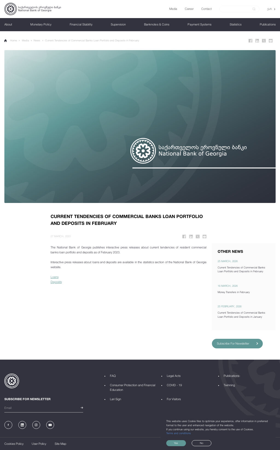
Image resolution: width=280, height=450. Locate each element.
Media (25, 40)
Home (10, 40)
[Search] (237, 9)
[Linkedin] (257, 41)
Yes (176, 443)
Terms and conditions (178, 433)
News (37, 40)
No (201, 443)
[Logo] (32, 9)
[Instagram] (36, 425)
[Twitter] (264, 41)
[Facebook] (250, 41)
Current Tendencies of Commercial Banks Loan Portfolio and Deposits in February (92, 40)
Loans (55, 277)
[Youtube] (50, 425)
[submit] (254, 9)
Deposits (56, 281)
